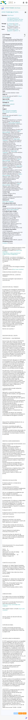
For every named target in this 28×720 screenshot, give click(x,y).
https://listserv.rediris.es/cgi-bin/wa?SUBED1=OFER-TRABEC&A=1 (11, 253)
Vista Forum (10, 15)
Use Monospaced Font (13, 18)
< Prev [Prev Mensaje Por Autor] (16, 29)
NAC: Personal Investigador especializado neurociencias (9, 111)
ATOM (15, 713)
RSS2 (24, 713)
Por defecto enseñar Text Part (15, 19)
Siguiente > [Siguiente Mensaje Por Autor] (11, 30)
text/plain (4, 243)
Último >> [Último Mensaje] (17, 25)
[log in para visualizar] (7, 100)
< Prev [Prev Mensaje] (16, 23)
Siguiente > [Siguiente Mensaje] (11, 25)
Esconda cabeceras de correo (15, 20)
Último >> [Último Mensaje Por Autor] (17, 30)
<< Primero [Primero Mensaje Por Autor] (10, 29)
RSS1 (20, 713)
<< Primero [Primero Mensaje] (10, 23)
